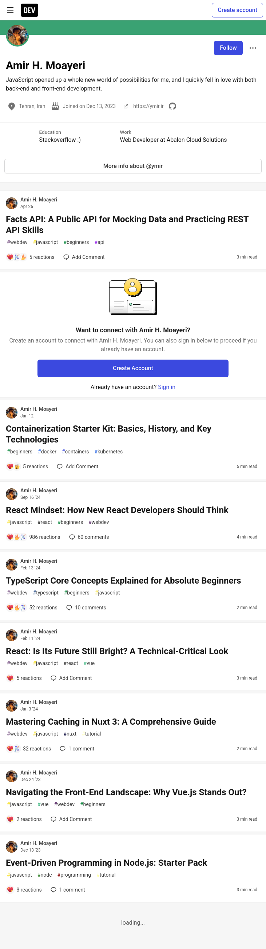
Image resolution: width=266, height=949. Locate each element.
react (44, 522)
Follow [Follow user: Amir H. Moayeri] (228, 47)
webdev (17, 242)
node (44, 875)
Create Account (133, 368)
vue (89, 663)
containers (75, 452)
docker (47, 452)
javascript (45, 242)
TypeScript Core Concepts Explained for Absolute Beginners (123, 581)
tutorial (91, 734)
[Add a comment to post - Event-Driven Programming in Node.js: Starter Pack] (24, 889)
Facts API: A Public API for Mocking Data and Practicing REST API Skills (127, 224)
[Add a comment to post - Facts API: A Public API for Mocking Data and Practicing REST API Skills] (30, 257)
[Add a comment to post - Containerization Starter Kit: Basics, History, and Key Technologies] (27, 466)
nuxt (69, 734)
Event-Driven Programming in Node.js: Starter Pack (106, 863)
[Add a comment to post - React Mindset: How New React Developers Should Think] (33, 537)
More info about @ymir (133, 166)
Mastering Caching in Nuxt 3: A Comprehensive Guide (111, 722)
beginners (76, 242)
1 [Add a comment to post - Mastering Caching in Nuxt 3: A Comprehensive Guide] (76, 748)
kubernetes (108, 452)
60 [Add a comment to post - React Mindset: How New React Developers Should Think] (88, 537)
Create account (237, 10)
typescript (45, 593)
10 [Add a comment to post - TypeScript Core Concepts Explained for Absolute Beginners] (85, 607)
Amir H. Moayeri (38, 200)
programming (74, 875)
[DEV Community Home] (29, 10)
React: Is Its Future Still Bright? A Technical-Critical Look (117, 651)
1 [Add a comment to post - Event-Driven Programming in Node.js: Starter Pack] (67, 889)
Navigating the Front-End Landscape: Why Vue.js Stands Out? (126, 792)
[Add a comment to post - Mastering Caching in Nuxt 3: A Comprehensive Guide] (28, 748)
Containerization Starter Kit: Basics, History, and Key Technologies (108, 434)
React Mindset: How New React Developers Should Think (117, 510)
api (99, 242)
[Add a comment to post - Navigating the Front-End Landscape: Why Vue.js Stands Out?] (24, 819)
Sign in (166, 387)
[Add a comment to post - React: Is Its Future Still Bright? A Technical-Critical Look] (24, 678)
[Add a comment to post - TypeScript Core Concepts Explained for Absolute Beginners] (32, 607)
